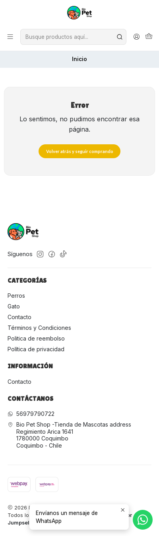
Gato (14, 306)
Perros (16, 295)
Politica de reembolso (36, 338)
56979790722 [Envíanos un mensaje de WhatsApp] (31, 413)
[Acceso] (136, 37)
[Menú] (10, 37)
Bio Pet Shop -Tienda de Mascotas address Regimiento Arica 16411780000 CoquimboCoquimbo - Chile (69, 435)
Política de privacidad (36, 349)
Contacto (19, 317)
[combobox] (73, 37)
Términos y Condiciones (39, 327)
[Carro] (148, 37)
